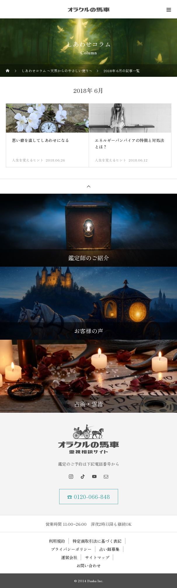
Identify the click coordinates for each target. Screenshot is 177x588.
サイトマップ (97, 557)
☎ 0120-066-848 (88, 496)
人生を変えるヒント (27, 160)
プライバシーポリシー (71, 549)
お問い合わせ (88, 565)
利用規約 (57, 541)
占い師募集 (109, 549)
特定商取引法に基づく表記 (97, 541)
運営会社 (69, 557)
